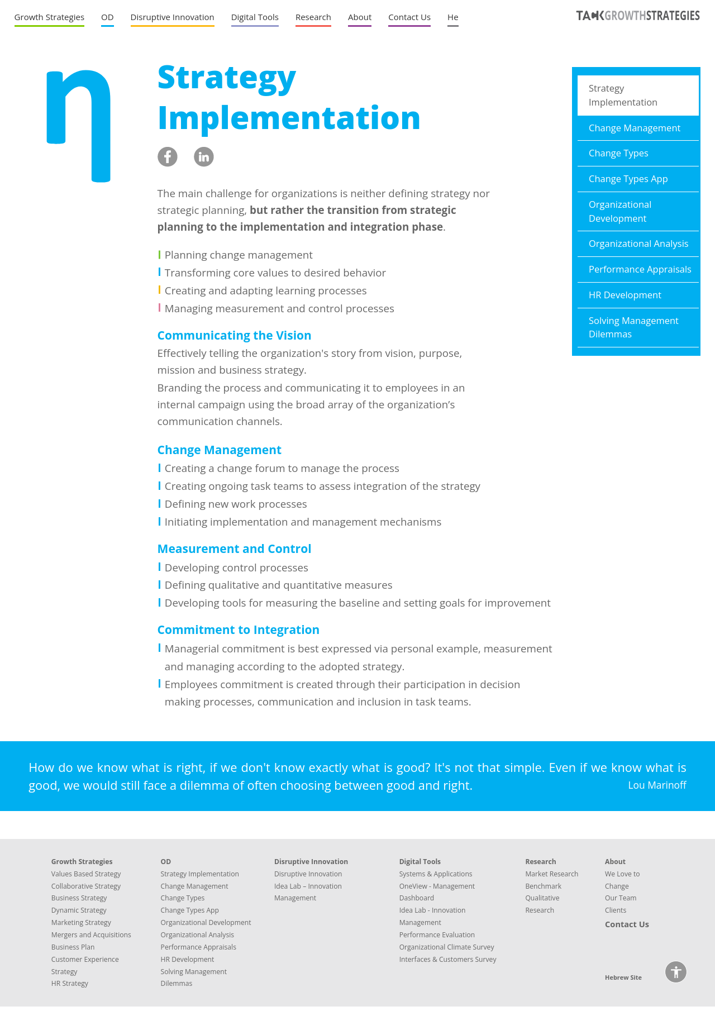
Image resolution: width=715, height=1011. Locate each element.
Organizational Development (620, 211)
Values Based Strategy (86, 874)
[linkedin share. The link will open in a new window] (204, 157)
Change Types (619, 152)
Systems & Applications (436, 874)
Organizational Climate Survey (446, 947)
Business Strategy (79, 898)
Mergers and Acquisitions (91, 935)
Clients (615, 910)
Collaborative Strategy (86, 886)
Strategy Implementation (623, 95)
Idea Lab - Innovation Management (432, 916)
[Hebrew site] (452, 20)
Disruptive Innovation (308, 874)
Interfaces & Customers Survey (448, 959)
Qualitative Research (542, 904)
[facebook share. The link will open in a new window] (168, 157)
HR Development (625, 294)
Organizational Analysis (639, 243)
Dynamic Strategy (79, 910)
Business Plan (73, 947)
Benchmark (543, 886)
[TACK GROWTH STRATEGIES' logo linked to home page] (636, 25)
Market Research (551, 874)
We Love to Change (622, 880)
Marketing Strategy (81, 922)
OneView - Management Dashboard (437, 892)
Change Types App (628, 178)
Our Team (621, 898)
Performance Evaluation (437, 935)
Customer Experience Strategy (85, 965)
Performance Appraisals (640, 269)
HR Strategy (69, 983)
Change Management (634, 127)
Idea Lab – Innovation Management (308, 892)
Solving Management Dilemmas (634, 327)
